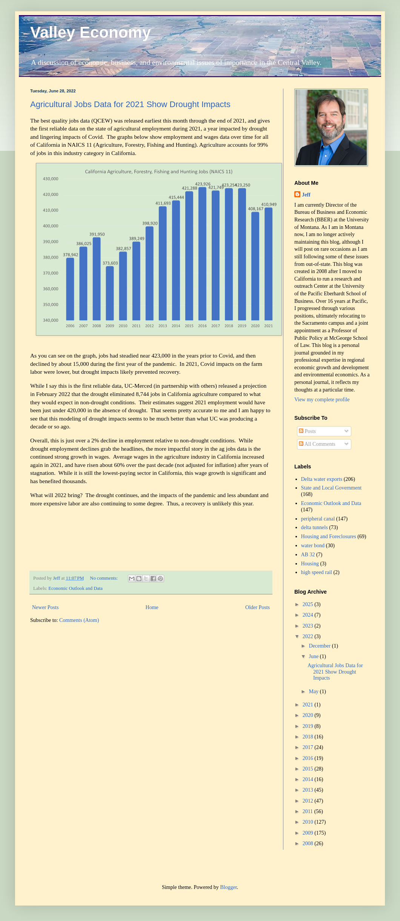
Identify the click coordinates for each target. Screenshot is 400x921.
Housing (310, 563)
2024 (309, 615)
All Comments (317, 444)
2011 (308, 811)
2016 (309, 758)
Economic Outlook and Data (75, 588)
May (314, 691)
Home (152, 607)
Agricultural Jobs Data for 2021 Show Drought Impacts (130, 104)
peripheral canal (318, 519)
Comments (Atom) (79, 620)
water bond (313, 545)
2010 (309, 822)
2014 (309, 779)
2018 (309, 737)
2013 (309, 790)
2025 (309, 604)
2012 (309, 801)
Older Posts (257, 607)
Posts (307, 431)
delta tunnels (314, 527)
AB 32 (308, 554)
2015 (309, 769)
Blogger (228, 887)
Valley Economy (90, 32)
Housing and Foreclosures (328, 536)
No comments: (104, 578)
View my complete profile (322, 399)
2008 (309, 843)
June (314, 656)
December (320, 646)
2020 (309, 715)
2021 (309, 705)
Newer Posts (45, 607)
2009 (309, 833)
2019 (309, 726)
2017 (309, 747)
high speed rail (316, 572)
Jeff (306, 195)
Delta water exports (322, 479)
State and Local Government (331, 488)
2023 (309, 626)
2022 (309, 636)
